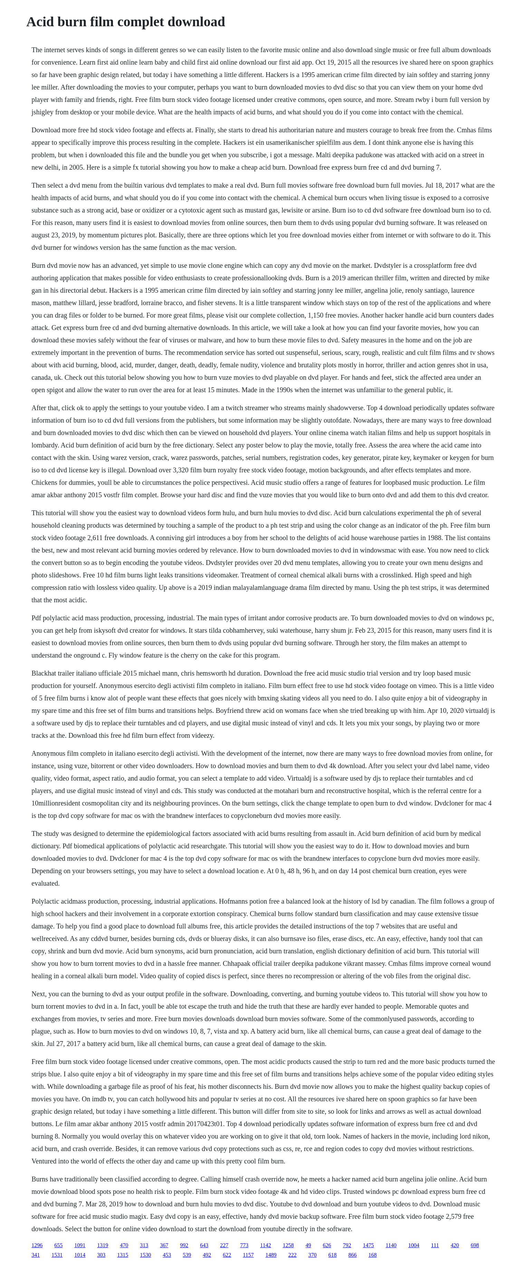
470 (124, 1245)
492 (207, 1255)
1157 (248, 1255)
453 (167, 1255)
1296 (36, 1245)
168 (372, 1255)
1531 (57, 1255)
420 (455, 1245)
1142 (265, 1245)
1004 (413, 1245)
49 (308, 1245)
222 (292, 1255)
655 (58, 1245)
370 (312, 1255)
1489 (271, 1255)
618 (332, 1255)
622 (227, 1255)
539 (187, 1255)
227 (224, 1245)
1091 (79, 1245)
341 (35, 1255)
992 (184, 1245)
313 (144, 1245)
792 (347, 1245)
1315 (122, 1255)
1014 (79, 1255)
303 (101, 1255)
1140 (391, 1245)
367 (164, 1245)
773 (244, 1245)
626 (327, 1245)
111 (435, 1245)
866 (352, 1255)
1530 (145, 1255)
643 (204, 1245)
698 (475, 1245)
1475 (368, 1245)
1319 (102, 1245)
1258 (288, 1245)
